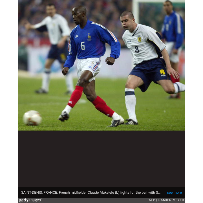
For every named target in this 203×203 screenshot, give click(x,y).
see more (174, 192)
